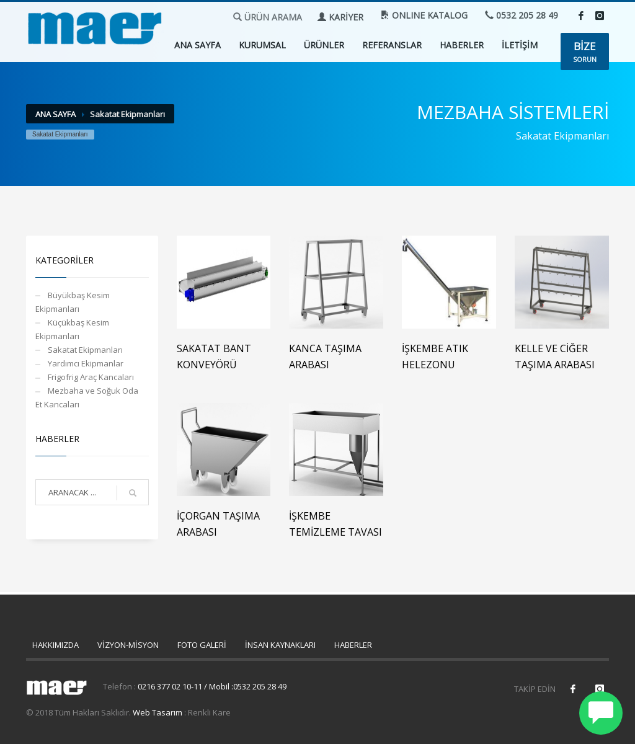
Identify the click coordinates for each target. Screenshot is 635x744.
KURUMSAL (262, 45)
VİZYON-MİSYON (128, 644)
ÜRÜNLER (324, 45)
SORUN (585, 51)
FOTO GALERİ (201, 644)
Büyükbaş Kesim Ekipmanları (72, 302)
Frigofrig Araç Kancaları (91, 377)
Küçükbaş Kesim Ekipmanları (72, 329)
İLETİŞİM (520, 45)
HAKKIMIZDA (55, 644)
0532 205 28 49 (521, 15)
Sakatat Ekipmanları (85, 349)
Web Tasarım (157, 712)
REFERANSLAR (392, 45)
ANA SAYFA (197, 45)
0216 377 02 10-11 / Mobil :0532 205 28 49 (212, 686)
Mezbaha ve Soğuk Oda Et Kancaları (86, 397)
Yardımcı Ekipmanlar (85, 363)
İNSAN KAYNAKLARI (280, 644)
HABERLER (462, 45)
